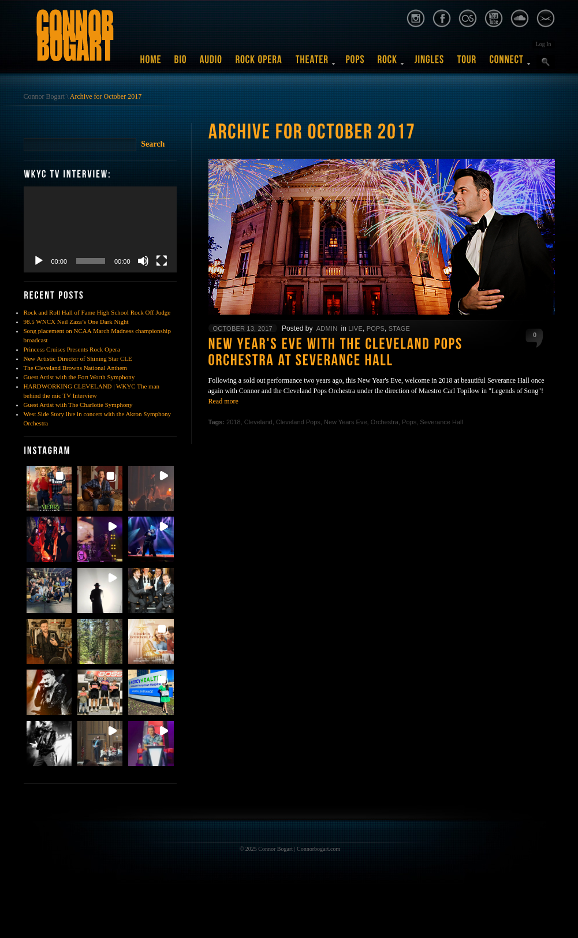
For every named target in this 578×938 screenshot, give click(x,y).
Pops (376, 328)
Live (355, 328)
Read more (223, 401)
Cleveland (258, 421)
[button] (49, 488)
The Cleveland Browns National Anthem (76, 367)
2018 (233, 421)
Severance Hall (441, 421)
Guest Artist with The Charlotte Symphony (78, 404)
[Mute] (143, 261)
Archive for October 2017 (105, 96)
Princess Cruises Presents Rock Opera (72, 349)
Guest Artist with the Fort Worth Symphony (79, 376)
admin (326, 328)
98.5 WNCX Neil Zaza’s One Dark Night (76, 321)
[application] (100, 229)
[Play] (38, 261)
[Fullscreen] (161, 261)
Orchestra (384, 421)
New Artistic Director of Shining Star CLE (78, 358)
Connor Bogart (44, 96)
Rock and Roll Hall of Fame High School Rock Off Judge (97, 312)
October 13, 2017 (243, 328)
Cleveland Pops (298, 421)
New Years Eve (345, 421)
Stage (399, 328)
